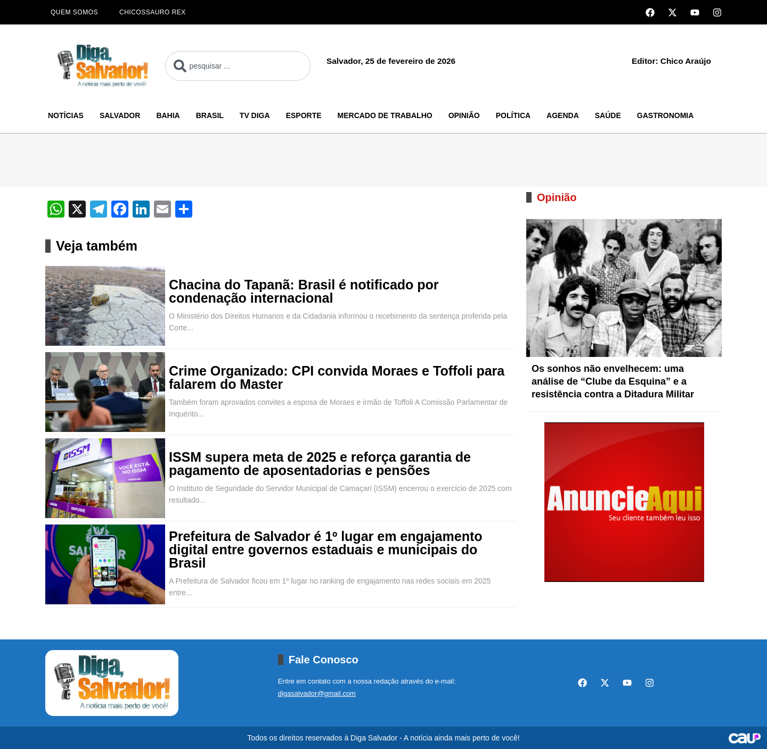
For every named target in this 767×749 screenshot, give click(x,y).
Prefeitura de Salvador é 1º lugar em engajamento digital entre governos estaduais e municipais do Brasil (326, 550)
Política (513, 115)
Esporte (304, 115)
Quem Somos (74, 12)
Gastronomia (665, 115)
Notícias (66, 115)
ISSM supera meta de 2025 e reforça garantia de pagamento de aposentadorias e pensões (320, 464)
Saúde (608, 115)
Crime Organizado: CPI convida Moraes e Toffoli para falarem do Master (336, 377)
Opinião (464, 115)
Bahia (167, 115)
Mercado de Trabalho (385, 115)
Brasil (210, 115)
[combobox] (238, 66)
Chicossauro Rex (152, 12)
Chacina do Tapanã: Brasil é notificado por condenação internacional (304, 291)
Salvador (120, 115)
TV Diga (255, 115)
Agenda (562, 115)
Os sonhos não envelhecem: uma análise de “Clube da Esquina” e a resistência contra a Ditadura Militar (613, 381)
